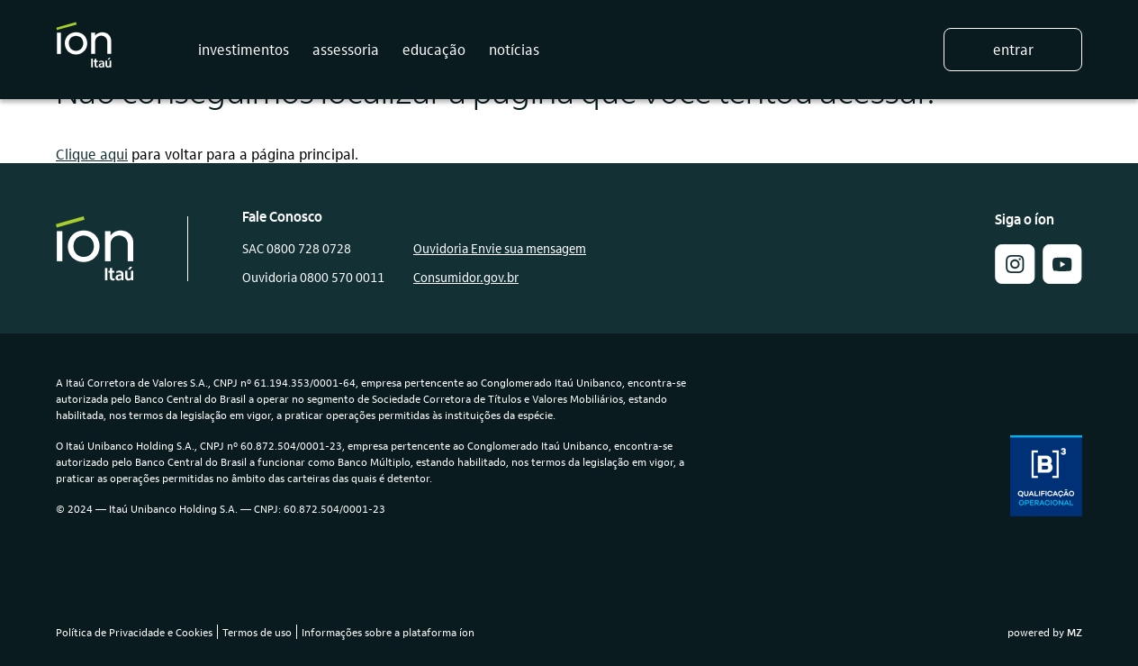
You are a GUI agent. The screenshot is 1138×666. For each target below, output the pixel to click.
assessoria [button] (345, 49)
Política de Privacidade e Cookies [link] (134, 632)
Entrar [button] (1013, 49)
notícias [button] (514, 49)
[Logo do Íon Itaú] (84, 50)
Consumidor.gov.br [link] (466, 277)
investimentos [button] (243, 49)
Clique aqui (92, 153)
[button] (1014, 278)
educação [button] (433, 49)
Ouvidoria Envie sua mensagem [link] (499, 248)
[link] (1062, 278)
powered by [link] (1044, 632)
